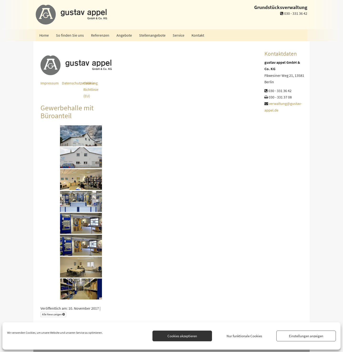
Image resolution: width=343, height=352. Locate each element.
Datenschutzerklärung (80, 83)
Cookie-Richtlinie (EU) (90, 89)
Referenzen (100, 35)
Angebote (124, 35)
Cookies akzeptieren (182, 336)
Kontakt (198, 35)
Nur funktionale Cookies (244, 336)
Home (44, 35)
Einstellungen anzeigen (306, 336)
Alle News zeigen (53, 314)
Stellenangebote (152, 35)
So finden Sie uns (70, 35)
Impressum (49, 83)
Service (178, 35)
